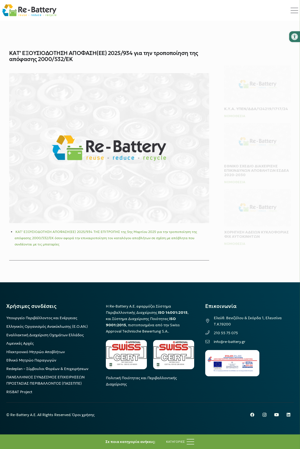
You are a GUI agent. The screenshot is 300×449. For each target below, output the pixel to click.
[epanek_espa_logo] (232, 363)
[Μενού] (180, 441)
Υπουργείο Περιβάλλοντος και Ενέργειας (41, 318)
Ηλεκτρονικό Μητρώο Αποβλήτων (35, 352)
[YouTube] (276, 415)
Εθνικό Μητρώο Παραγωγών (31, 360)
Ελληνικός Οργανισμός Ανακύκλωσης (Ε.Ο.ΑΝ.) (47, 326)
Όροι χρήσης (83, 415)
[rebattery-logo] (29, 10)
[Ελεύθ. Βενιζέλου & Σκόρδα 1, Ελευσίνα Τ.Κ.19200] (209, 321)
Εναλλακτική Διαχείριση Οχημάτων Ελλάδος (45, 335)
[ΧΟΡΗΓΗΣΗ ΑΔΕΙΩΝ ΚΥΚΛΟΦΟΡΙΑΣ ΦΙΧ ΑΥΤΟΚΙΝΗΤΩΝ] (257, 206)
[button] (294, 36)
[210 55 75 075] (209, 333)
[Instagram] (264, 415)
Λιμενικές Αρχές (20, 343)
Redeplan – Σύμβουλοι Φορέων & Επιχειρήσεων (47, 368)
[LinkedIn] (288, 415)
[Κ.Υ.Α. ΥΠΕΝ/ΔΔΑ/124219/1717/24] (257, 77)
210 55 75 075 (226, 333)
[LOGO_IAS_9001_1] (173, 354)
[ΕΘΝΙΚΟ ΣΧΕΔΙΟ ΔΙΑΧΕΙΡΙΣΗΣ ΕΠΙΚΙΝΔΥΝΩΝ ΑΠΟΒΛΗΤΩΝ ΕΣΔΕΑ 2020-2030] (257, 138)
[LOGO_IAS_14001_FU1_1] (126, 354)
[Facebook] (252, 415)
